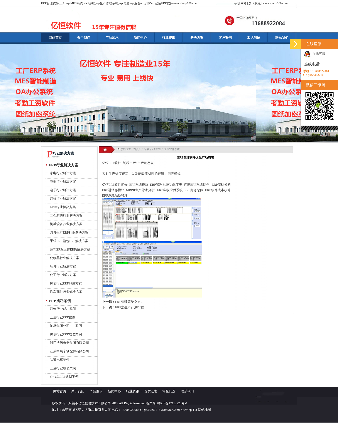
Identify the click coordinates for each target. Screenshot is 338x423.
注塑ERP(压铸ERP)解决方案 (70, 249)
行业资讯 (168, 37)
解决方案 (196, 37)
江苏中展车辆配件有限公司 (69, 351)
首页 (136, 149)
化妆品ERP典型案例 (64, 376)
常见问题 (253, 37)
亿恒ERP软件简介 (115, 184)
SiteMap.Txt (189, 409)
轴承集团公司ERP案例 (66, 326)
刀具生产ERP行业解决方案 (69, 232)
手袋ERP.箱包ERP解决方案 (69, 241)
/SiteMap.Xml (170, 409)
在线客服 (314, 53)
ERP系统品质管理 (115, 195)
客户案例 (225, 37)
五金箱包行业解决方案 (66, 215)
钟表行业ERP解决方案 (66, 283)
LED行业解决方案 (63, 207)
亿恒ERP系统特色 (197, 184)
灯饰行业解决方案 (63, 198)
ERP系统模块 (139, 184)
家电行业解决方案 (63, 173)
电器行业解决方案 (63, 181)
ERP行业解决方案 (63, 165)
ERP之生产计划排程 (129, 307)
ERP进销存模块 (113, 190)
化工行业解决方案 (63, 275)
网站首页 (55, 37)
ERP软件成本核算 (218, 190)
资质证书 (150, 391)
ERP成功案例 (60, 301)
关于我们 (83, 37)
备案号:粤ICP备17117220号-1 (166, 403)
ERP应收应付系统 (170, 190)
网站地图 (204, 409)
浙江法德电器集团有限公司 (69, 342)
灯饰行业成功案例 (63, 309)
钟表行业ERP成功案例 (66, 334)
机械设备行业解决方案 (66, 224)
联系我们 (281, 37)
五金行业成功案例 (63, 368)
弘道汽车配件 (59, 359)
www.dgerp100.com (275, 3)
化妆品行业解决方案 (64, 258)
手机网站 (240, 3)
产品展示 (111, 37)
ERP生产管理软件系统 (167, 149)
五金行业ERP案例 (63, 317)
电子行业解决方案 (63, 190)
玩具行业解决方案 (63, 266)
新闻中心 (140, 37)
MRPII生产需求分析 (140, 190)
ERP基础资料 (221, 184)
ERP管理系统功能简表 (166, 184)
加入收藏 (254, 3)
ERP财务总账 (193, 190)
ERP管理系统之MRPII (131, 302)
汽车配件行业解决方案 (66, 292)
